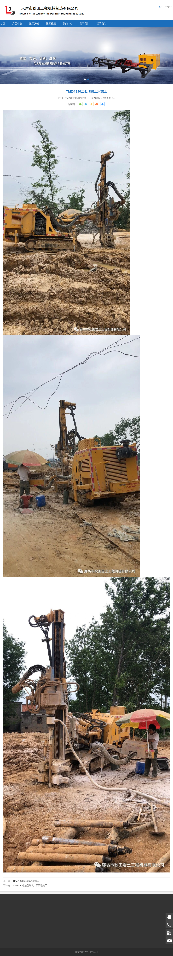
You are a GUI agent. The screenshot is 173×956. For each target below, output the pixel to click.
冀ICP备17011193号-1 (86, 952)
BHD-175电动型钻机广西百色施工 (30, 885)
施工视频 (51, 23)
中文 (160, 6)
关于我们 (84, 23)
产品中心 (17, 23)
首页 (2, 23)
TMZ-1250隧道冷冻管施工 (26, 880)
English (168, 6)
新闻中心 (68, 23)
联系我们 (101, 23)
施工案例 (34, 23)
